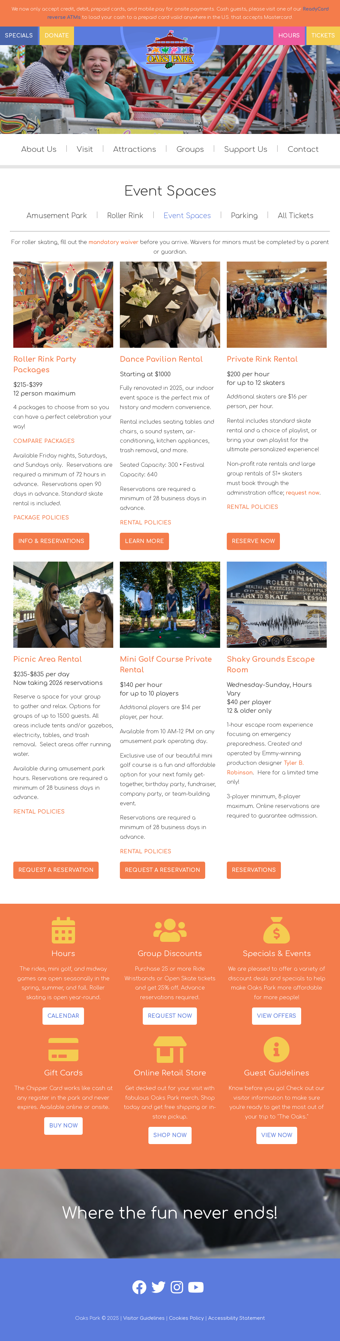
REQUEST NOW (170, 1016)
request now (302, 493)
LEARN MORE (144, 541)
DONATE (56, 36)
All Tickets (295, 216)
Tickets (323, 36)
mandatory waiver (113, 242)
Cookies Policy (186, 1318)
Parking (244, 216)
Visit (85, 149)
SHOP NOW (170, 1135)
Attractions (134, 149)
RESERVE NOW (253, 541)
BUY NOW (63, 1126)
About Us (38, 149)
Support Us (245, 149)
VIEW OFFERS (276, 1016)
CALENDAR (63, 1016)
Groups (190, 149)
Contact (303, 149)
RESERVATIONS (254, 870)
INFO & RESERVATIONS (51, 541)
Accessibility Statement (236, 1318)
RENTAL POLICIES (145, 523)
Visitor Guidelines (144, 1318)
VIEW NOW (276, 1135)
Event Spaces (187, 216)
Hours (289, 36)
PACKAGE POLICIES (41, 518)
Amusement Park (57, 216)
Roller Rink (125, 216)
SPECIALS (19, 36)
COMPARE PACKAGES (44, 441)
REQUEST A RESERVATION (56, 870)
